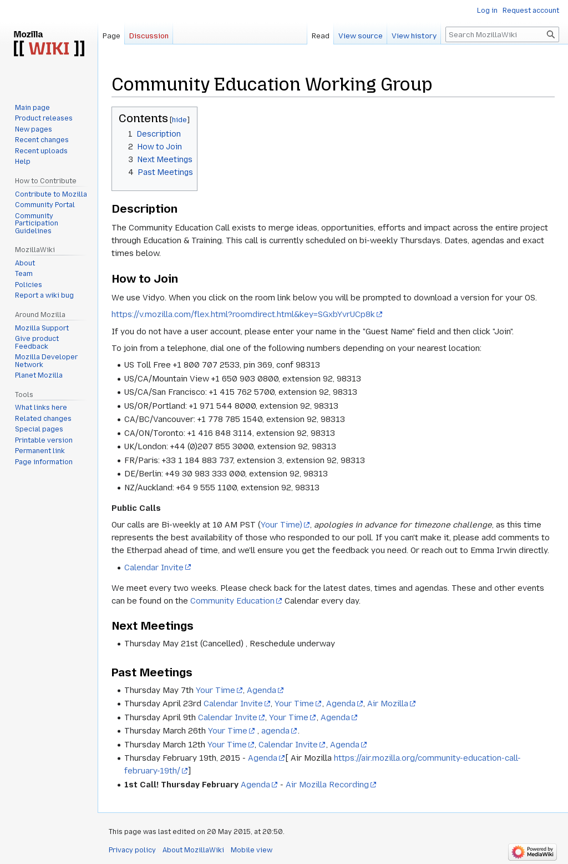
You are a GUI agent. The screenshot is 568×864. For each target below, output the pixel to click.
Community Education (232, 601)
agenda (275, 731)
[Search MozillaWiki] (502, 34)
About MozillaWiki (193, 850)
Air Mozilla (387, 704)
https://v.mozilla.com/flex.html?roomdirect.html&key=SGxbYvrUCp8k (243, 314)
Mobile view (251, 850)
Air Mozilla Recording (327, 785)
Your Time (215, 690)
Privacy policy (132, 850)
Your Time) (281, 525)
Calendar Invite (154, 567)
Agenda (261, 690)
